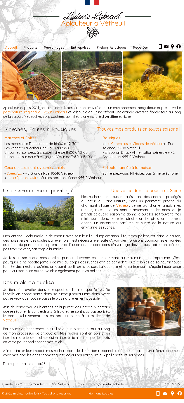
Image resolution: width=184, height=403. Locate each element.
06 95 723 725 (172, 384)
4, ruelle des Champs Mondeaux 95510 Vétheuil (35, 384)
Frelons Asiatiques (112, 47)
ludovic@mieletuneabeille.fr (107, 384)
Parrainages (54, 47)
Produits (30, 47)
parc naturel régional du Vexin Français (35, 112)
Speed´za (14, 173)
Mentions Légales (101, 393)
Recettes (140, 47)
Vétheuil (122, 205)
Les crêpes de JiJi (21, 178)
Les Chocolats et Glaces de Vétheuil (134, 144)
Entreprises (80, 47)
